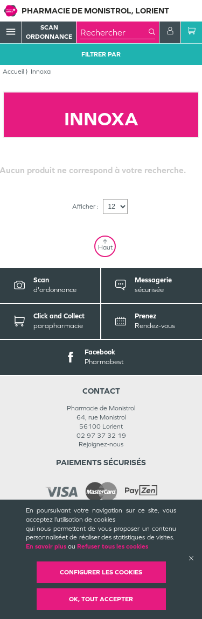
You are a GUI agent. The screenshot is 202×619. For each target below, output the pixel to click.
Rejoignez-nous (101, 444)
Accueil (13, 71)
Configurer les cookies (101, 572)
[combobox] (114, 32)
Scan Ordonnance (49, 32)
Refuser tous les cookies (112, 546)
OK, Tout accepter (101, 599)
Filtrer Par (101, 54)
